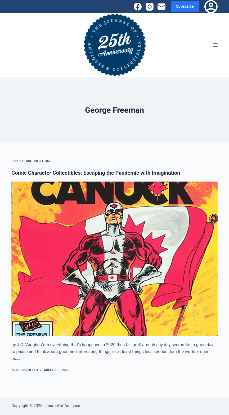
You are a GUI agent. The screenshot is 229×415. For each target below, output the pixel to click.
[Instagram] (150, 7)
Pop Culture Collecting (31, 161)
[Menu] (215, 45)
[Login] (211, 6)
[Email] (161, 7)
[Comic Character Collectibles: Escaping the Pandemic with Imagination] (114, 259)
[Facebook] (138, 7)
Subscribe (185, 6)
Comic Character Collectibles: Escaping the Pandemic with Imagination (95, 173)
